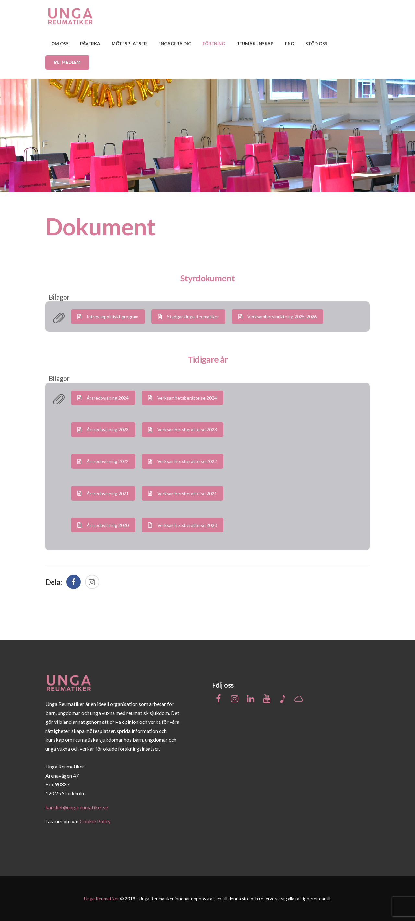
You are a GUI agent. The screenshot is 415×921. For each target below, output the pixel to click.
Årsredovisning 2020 (103, 525)
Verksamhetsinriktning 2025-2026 (277, 316)
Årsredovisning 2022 (103, 461)
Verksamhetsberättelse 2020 (182, 525)
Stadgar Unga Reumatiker (188, 316)
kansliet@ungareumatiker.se (76, 807)
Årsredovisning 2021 (103, 493)
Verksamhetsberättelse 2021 (182, 493)
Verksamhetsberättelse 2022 (182, 461)
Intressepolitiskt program (107, 316)
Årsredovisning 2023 (103, 429)
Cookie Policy (95, 821)
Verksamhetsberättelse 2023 (182, 429)
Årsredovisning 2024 (103, 398)
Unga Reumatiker (101, 898)
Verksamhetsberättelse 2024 (182, 398)
